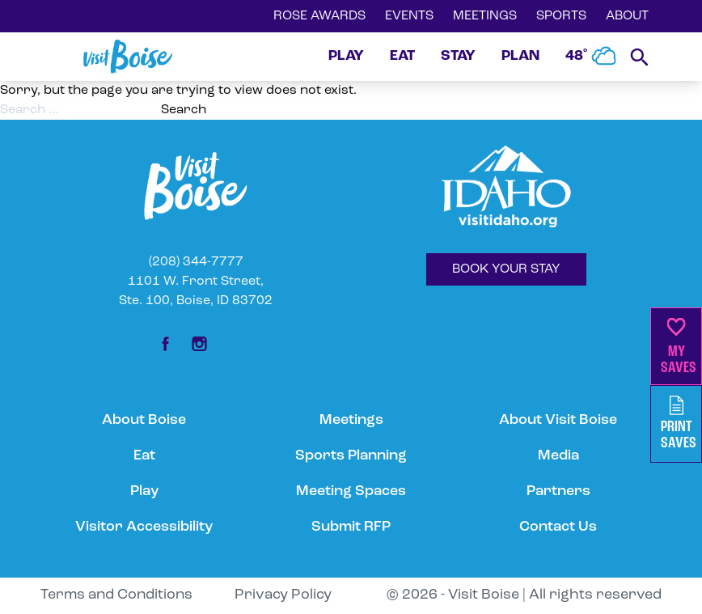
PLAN (520, 56)
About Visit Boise (558, 420)
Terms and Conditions (116, 595)
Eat (144, 456)
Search (183, 110)
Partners (558, 491)
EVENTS (409, 16)
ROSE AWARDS (319, 16)
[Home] (127, 56)
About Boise (144, 420)
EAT (402, 56)
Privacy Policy (283, 595)
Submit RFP (351, 527)
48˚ (591, 57)
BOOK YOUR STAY (506, 269)
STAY (458, 56)
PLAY (346, 56)
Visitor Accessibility (144, 527)
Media (558, 456)
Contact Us (558, 527)
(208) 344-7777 (196, 262)
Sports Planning (351, 456)
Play (144, 491)
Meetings (351, 420)
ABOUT (627, 16)
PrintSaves (678, 423)
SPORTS (561, 16)
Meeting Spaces (351, 491)
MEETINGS (485, 16)
